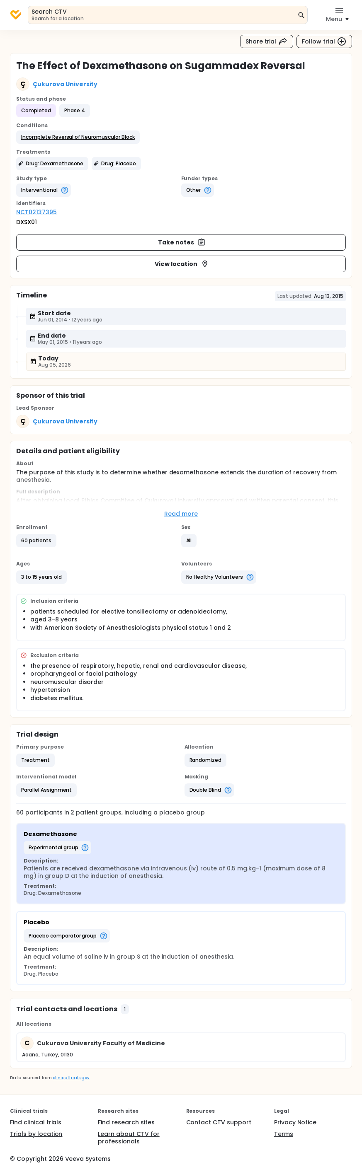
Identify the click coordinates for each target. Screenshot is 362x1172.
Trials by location (36, 1134)
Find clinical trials (35, 1122)
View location (182, 264)
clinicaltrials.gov (71, 1078)
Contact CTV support (218, 1122)
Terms (283, 1134)
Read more (181, 513)
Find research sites (126, 1122)
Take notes (182, 242)
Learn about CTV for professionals (128, 1137)
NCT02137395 (36, 212)
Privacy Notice (295, 1122)
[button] (78, 137)
